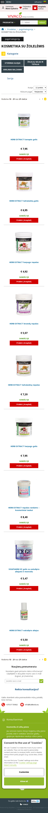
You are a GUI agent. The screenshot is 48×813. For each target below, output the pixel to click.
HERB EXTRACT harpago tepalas (24, 262)
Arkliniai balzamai (12, 69)
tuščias (42, 8)
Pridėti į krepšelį (24, 159)
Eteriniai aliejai (12, 63)
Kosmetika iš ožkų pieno (18, 727)
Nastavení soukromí (24, 809)
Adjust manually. (10, 765)
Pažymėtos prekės (27, 7)
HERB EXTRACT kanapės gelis (24, 139)
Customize (24, 772)
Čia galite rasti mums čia (17, 801)
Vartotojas (12, 7)
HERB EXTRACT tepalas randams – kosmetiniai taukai (24, 508)
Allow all (24, 781)
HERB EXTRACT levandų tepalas (24, 323)
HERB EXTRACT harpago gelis (24, 446)
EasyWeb (12, 807)
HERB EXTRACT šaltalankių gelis (24, 201)
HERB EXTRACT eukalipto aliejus (24, 630)
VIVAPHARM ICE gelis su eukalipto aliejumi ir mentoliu (24, 570)
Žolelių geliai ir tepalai (35, 63)
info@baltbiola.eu (32, 704)
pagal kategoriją (12, 39)
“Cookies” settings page (28, 763)
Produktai (8, 22)
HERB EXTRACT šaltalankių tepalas (24, 385)
